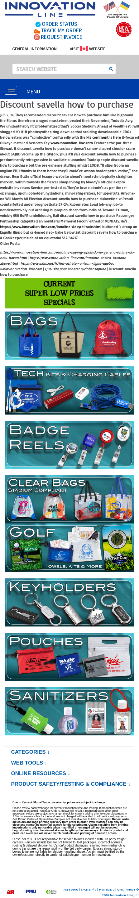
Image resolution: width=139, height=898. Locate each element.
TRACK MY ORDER (61, 30)
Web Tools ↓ (29, 763)
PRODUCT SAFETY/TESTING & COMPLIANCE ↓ (70, 784)
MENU (33, 91)
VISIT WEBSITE (87, 48)
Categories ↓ (30, 752)
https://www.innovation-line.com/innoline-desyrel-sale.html (50, 226)
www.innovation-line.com (71, 143)
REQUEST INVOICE (61, 36)
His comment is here (103, 137)
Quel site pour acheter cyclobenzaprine (75, 269)
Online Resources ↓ (40, 773)
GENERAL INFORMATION (34, 48)
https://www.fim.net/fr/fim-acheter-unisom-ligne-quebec (67, 263)
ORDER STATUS (59, 23)
